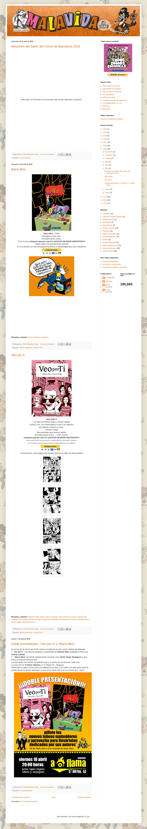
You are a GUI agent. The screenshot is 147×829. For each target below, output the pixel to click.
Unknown (108, 281)
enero (107, 193)
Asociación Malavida (110, 262)
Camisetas (106, 214)
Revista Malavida (108, 242)
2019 (105, 136)
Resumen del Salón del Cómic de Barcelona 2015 (45, 46)
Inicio (54, 797)
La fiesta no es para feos (111, 264)
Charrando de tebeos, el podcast (114, 267)
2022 (105, 129)
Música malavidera (109, 234)
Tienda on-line (38, 347)
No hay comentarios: (47, 154)
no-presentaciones (26, 790)
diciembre (109, 152)
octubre (108, 158)
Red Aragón (16, 622)
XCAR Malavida (108, 286)
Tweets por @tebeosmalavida (111, 119)
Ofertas (105, 240)
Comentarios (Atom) (29, 801)
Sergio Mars (83, 619)
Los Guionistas (108, 95)
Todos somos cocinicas (111, 86)
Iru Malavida (109, 278)
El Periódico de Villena (58, 619)
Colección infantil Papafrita (112, 217)
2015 (105, 149)
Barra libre (18, 169)
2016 (105, 146)
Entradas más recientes (21, 797)
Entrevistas (106, 222)
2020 (105, 132)
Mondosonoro (28, 622)
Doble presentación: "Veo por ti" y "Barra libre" (43, 644)
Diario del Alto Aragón (39, 619)
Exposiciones (107, 225)
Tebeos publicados (26, 347)
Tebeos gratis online (110, 245)
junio (107, 165)
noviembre (109, 155)
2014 (105, 197)
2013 (105, 200)
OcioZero (73, 619)
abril (107, 168)
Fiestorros (106, 231)
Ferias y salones (25, 158)
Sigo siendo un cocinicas (111, 89)
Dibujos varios (107, 219)
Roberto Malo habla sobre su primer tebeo (45, 617)
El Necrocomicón (108, 97)
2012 (105, 203)
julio (107, 162)
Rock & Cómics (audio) (37, 337)
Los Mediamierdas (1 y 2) (112, 103)
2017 (105, 142)
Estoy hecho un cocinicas (112, 92)
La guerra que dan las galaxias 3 (114, 100)
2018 (105, 139)
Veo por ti (17, 355)
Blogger (87, 817)
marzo (107, 189)
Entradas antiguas (84, 797)
